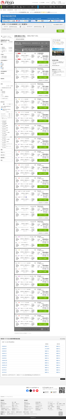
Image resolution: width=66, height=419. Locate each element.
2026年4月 (4, 346)
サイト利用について (51, 403)
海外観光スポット (39, 403)
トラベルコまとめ (39, 405)
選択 (9, 113)
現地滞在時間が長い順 (36, 43)
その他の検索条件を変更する (58, 24)
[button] (28, 55)
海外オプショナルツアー (28, 408)
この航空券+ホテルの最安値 (43, 65)
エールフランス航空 (6, 133)
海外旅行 (26, 400)
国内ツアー (3, 405)
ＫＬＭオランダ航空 (6, 140)
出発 (2, 63)
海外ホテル (26, 402)
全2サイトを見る (42, 77)
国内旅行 (2, 400)
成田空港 (3, 92)
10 (44, 46)
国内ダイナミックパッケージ (6, 406)
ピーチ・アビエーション (6, 147)
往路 (6, 26)
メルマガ (47, 2)
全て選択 (7, 85)
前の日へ (3, 27)
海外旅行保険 (38, 402)
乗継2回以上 (7, 48)
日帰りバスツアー (15, 406)
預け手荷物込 (4, 57)
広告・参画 (50, 408)
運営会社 (58, 406)
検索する (47, 346)
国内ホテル (3, 402)
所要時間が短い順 (26, 43)
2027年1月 (4, 367)
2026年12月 (4, 365)
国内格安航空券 (3, 403)
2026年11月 (4, 362)
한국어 (31, 412)
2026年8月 (4, 355)
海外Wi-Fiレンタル (27, 409)
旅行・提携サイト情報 (61, 403)
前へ (24, 46)
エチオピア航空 (6, 126)
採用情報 (58, 408)
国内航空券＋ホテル (5, 408)
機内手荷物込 (4, 56)
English (8, 412)
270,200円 (47, 348)
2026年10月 (4, 360)
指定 (4, 104)
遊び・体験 (14, 402)
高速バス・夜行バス (15, 403)
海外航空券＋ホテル (28, 406)
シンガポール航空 (6, 142)
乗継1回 (7, 47)
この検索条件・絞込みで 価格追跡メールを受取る (7, 37)
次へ (46, 46)
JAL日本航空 (6, 124)
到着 (2, 65)
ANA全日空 (6, 122)
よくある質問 (41, 2)
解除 (11, 113)
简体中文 (13, 412)
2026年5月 (4, 348)
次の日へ (22, 27)
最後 (48, 46)
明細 (38, 57)
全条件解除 (10, 41)
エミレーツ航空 (6, 131)
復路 (30, 26)
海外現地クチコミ (39, 406)
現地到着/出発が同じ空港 (6, 87)
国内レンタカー (15, 405)
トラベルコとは (35, 2)
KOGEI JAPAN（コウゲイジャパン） (30, 413)
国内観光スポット (15, 408)
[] (53, 12)
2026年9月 (4, 358)
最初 (22, 46)
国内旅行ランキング (15, 409)
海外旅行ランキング (39, 408)
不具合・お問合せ (51, 406)
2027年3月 (4, 372)
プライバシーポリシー (61, 405)
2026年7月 (4, 353)
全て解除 (11, 85)
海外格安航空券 (9, 16)
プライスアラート (35, 53)
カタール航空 (6, 135)
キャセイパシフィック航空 (6, 138)
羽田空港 (3, 91)
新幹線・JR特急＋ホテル (5, 409)
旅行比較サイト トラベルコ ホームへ (7, 396)
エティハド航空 (6, 128)
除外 (10, 104)
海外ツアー (26, 405)
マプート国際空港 (4, 96)
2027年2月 (4, 370)
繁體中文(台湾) (19, 412)
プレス (58, 402)
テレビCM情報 (59, 409)
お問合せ (53, 2)
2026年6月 (4, 351)
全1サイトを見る (42, 62)
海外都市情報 (38, 409)
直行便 (2, 46)
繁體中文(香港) (26, 412)
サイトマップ (50, 402)
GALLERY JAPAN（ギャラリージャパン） (14, 413)
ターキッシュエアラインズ (6, 144)
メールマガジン (50, 409)
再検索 (60, 31)
